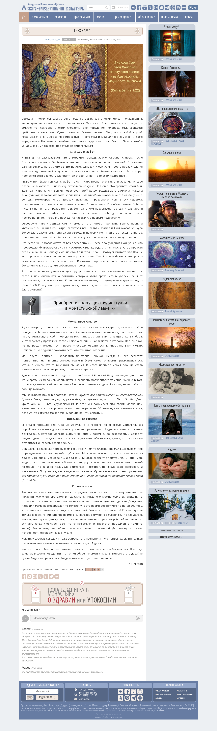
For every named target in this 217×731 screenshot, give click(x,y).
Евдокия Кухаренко (173, 59)
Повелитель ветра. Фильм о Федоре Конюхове (172, 195)
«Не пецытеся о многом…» (172, 109)
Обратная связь (84, 699)
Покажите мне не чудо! (172, 238)
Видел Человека (172, 279)
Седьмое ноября (172, 153)
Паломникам (169, 17)
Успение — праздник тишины (172, 490)
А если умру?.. (172, 27)
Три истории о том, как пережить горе (172, 322)
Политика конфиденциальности (108, 714)
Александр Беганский (174, 270)
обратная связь (122, 7)
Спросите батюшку (185, 695)
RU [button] (191, 8)
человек (84, 40)
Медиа (101, 17)
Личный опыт (170, 523)
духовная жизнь (96, 40)
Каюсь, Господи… (172, 68)
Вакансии (182, 691)
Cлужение (61, 17)
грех (118, 40)
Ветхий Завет (109, 40)
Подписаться (45, 697)
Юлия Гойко (183, 523)
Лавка (189, 17)
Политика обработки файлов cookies (108, 717)
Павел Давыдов (52, 39)
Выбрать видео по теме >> (172, 537)
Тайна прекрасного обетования (172, 405)
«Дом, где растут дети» (172, 365)
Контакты (86, 685)
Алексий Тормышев (173, 311)
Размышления (68, 40)
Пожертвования (164, 695)
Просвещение (122, 17)
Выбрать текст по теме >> (172, 530)
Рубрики (182, 699)
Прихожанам (82, 17)
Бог (78, 40)
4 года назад (37, 629)
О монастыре (40, 17)
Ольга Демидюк (172, 356)
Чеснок (172, 449)
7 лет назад (36, 668)
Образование (146, 17)
